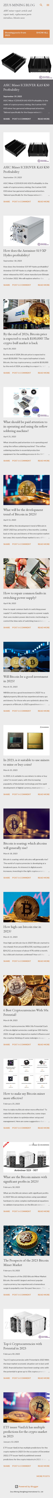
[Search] (41, 5)
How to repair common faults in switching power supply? (24, 595)
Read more (44, 119)
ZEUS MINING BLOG (19, 5)
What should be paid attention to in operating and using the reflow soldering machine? (25, 426)
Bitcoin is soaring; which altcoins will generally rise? (25, 845)
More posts (43, 1476)
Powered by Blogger (26, 1486)
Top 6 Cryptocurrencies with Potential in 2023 (22, 1346)
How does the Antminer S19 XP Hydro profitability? (24, 252)
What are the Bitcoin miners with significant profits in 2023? (25, 1179)
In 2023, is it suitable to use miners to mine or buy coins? (26, 762)
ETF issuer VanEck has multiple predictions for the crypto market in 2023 (25, 1431)
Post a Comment (21, 119)
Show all (42, 32)
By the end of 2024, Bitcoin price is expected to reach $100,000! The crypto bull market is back (26, 338)
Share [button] (6, 119)
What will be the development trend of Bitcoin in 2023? (23, 512)
